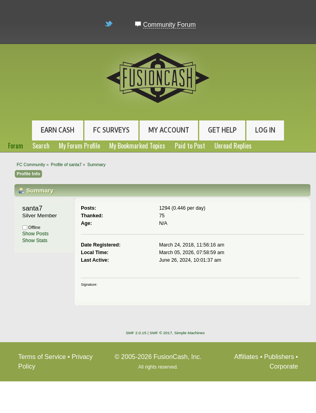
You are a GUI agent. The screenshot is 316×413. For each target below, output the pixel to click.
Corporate (284, 366)
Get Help (222, 130)
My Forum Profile (79, 145)
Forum (15, 145)
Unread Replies (233, 145)
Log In (265, 130)
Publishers (279, 356)
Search (41, 145)
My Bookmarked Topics (137, 145)
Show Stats (35, 240)
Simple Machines (189, 333)
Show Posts (35, 234)
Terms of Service (42, 356)
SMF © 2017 (161, 333)
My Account (168, 130)
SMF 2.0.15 (136, 333)
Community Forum (169, 24)
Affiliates (246, 356)
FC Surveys (111, 130)
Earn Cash (57, 130)
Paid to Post (190, 145)
